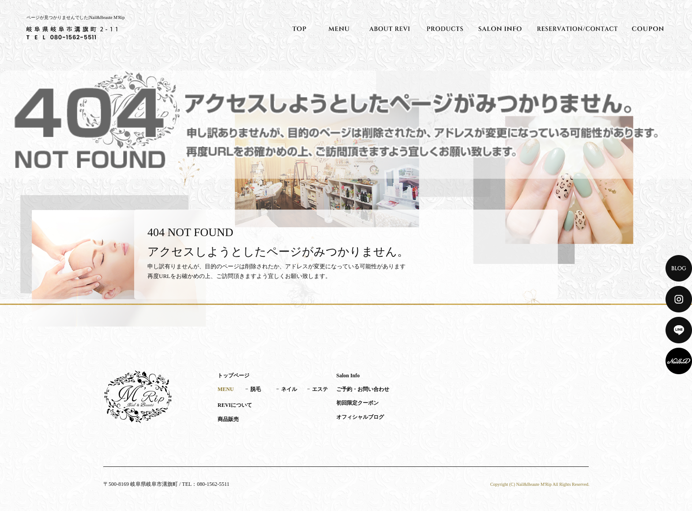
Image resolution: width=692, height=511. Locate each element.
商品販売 (444, 28)
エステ (320, 389)
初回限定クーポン (648, 28)
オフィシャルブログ (360, 417)
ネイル (289, 389)
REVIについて (389, 28)
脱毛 (255, 389)
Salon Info (500, 28)
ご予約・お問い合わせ (577, 28)
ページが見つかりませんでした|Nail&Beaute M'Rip (75, 17)
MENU (339, 28)
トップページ (299, 28)
